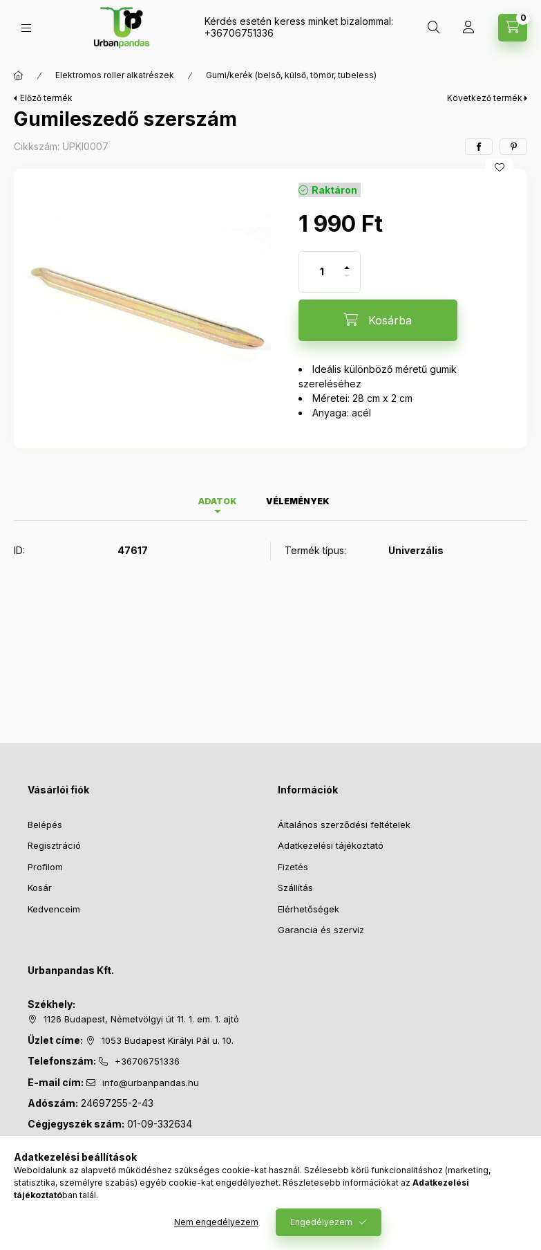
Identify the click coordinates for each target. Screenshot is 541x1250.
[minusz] (346, 282)
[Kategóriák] (26, 28)
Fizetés (293, 866)
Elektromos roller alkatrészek (114, 75)
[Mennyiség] (322, 272)
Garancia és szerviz (321, 929)
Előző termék (46, 98)
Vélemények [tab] (298, 501)
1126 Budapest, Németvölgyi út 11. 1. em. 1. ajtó (141, 1018)
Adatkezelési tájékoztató (330, 845)
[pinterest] (513, 146)
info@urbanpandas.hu (150, 1082)
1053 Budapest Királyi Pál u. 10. (168, 1040)
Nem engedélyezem (216, 1222)
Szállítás (295, 887)
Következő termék (484, 98)
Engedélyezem (321, 1222)
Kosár (40, 887)
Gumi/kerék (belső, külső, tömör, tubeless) (291, 75)
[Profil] (468, 28)
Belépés (45, 824)
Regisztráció (54, 845)
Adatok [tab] (217, 501)
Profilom (45, 866)
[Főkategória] (18, 75)
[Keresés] (434, 28)
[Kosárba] (377, 320)
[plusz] (346, 262)
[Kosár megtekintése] (512, 28)
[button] (149, 304)
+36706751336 (239, 33)
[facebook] (479, 146)
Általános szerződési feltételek (344, 824)
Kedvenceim (54, 908)
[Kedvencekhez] (499, 167)
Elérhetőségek (308, 908)
